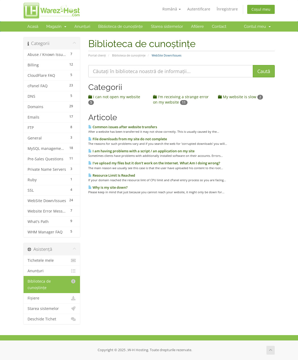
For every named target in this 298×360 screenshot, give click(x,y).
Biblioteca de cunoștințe (120, 26)
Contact (219, 26)
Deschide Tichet (52, 319)
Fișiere (52, 298)
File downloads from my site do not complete (127, 139)
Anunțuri (82, 26)
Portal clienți (97, 55)
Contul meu (257, 26)
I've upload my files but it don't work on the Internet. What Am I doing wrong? (154, 163)
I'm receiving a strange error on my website (181, 99)
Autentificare (198, 9)
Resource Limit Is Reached (111, 175)
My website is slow (240, 96)
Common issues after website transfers (122, 126)
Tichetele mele (52, 260)
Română (171, 9)
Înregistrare (227, 9)
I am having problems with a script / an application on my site (141, 151)
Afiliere (197, 26)
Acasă (32, 26)
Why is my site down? (108, 187)
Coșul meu (260, 9)
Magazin (56, 26)
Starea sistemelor (167, 26)
